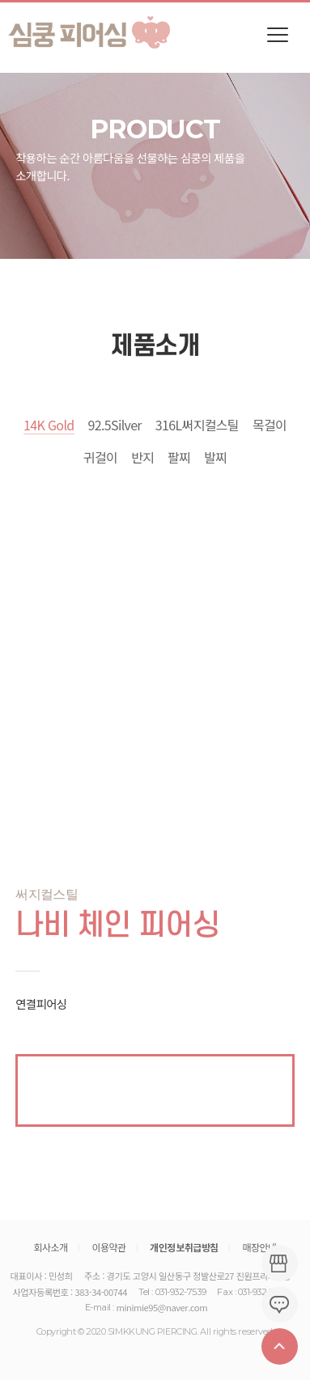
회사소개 (50, 1247)
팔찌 (179, 457)
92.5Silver (114, 424)
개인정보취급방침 (184, 1248)
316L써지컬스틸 (197, 424)
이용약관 (108, 1247)
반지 (142, 457)
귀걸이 (100, 457)
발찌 (215, 457)
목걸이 (270, 424)
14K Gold (48, 424)
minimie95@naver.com (162, 1307)
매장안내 (259, 1247)
